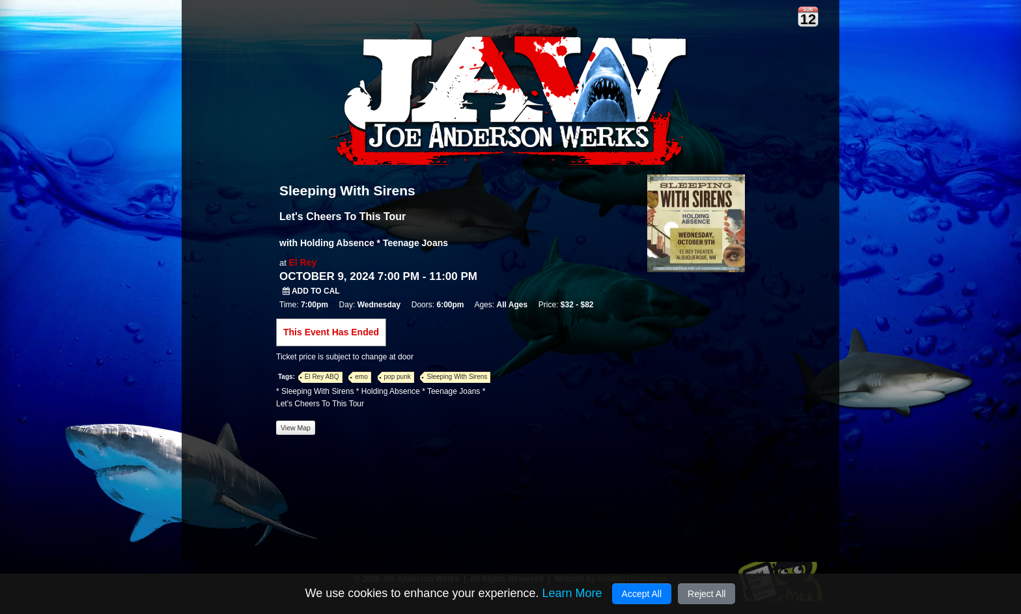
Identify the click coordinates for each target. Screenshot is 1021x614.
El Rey (302, 262)
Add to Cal (311, 291)
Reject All (706, 594)
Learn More (572, 593)
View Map (296, 428)
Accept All (642, 594)
